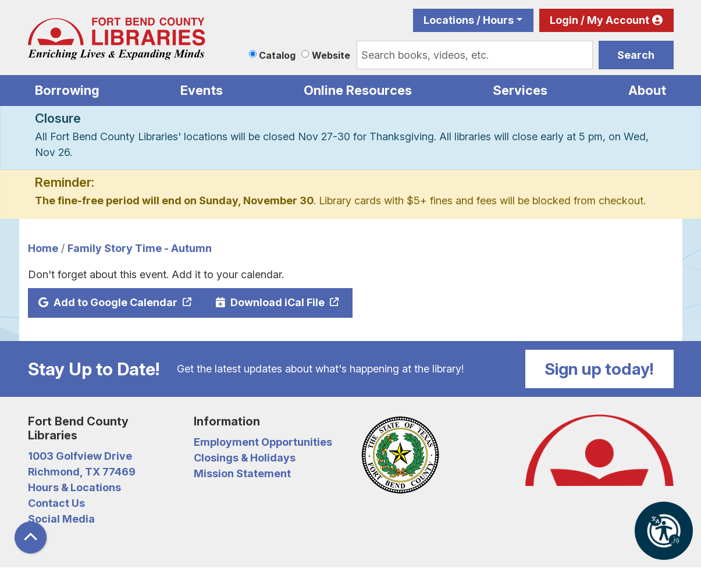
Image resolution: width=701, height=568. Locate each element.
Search (635, 55)
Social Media (61, 519)
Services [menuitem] (520, 90)
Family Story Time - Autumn (139, 248)
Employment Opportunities (263, 442)
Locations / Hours (469, 20)
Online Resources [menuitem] (358, 90)
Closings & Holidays (245, 458)
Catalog (277, 55)
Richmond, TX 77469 (82, 472)
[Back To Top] (31, 537)
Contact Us (56, 503)
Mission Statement (242, 473)
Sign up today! (599, 369)
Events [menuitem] (201, 90)
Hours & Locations (74, 487)
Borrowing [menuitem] (67, 90)
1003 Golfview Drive (80, 456)
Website (331, 55)
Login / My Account (599, 20)
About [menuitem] (647, 90)
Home (43, 248)
